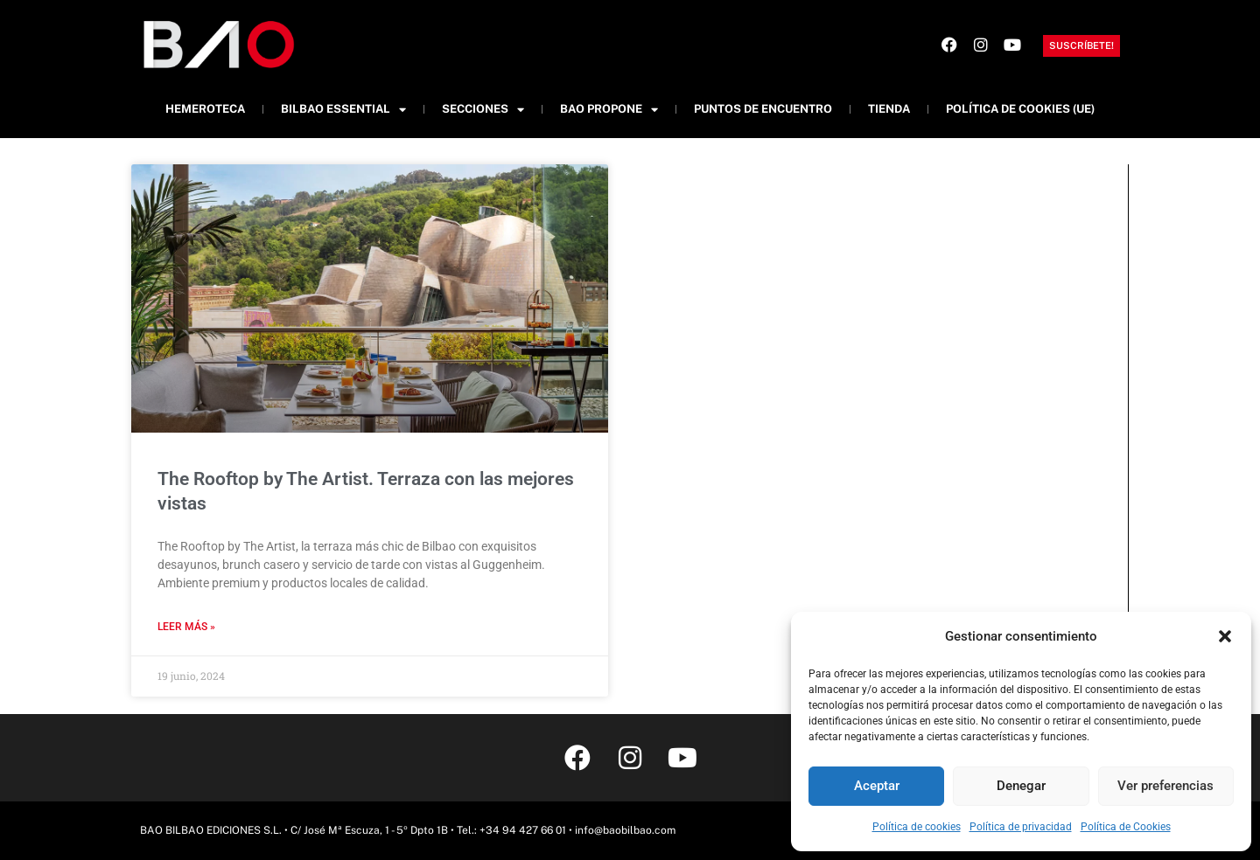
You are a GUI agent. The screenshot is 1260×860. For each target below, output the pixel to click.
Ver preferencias (1165, 786)
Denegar (1021, 786)
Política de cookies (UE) (1020, 108)
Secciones (483, 109)
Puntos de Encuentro (763, 108)
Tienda (889, 108)
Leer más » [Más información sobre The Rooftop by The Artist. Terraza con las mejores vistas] (186, 627)
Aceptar (877, 786)
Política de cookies (916, 827)
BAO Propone (609, 109)
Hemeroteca (205, 108)
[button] (1225, 636)
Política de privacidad (1021, 827)
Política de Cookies (1126, 827)
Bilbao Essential (343, 109)
